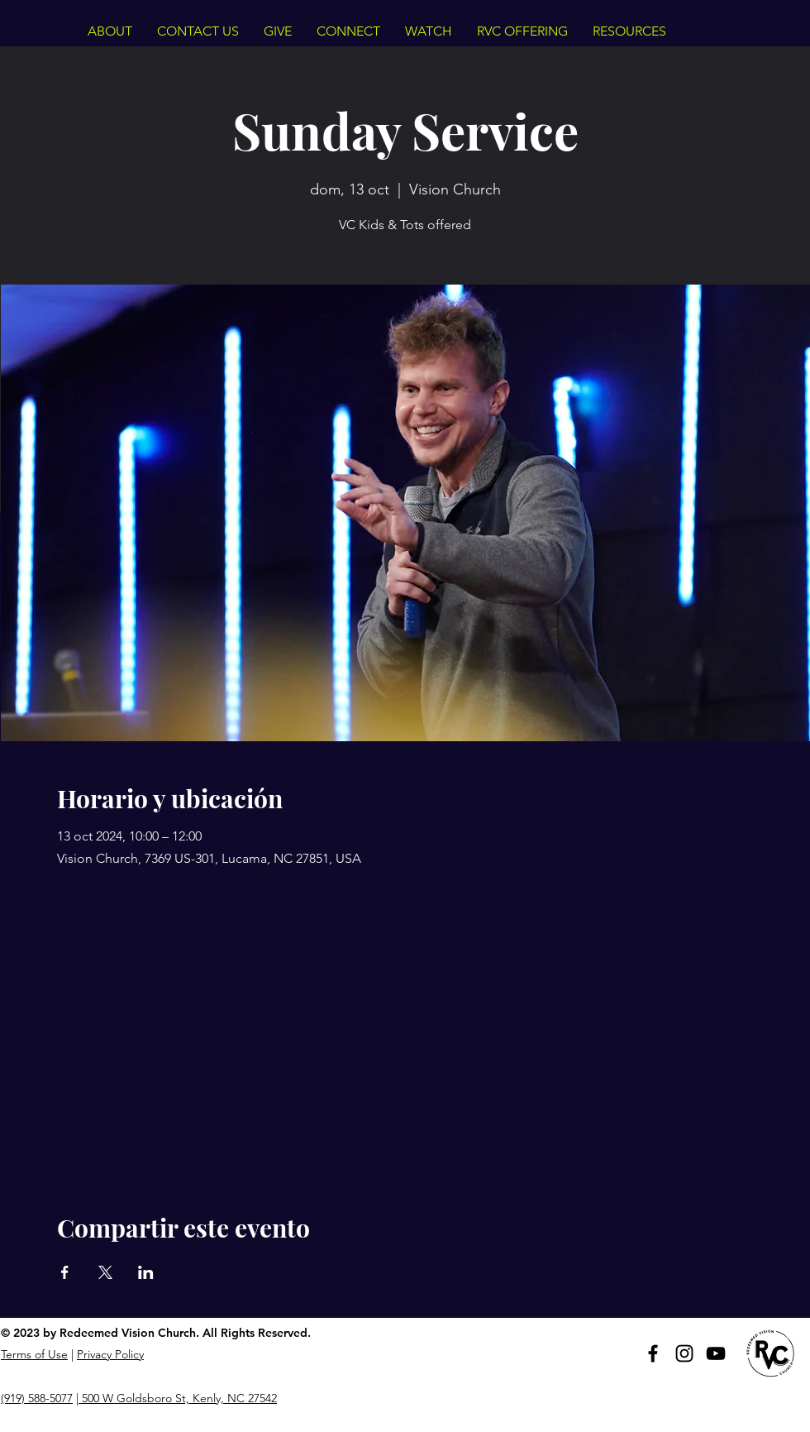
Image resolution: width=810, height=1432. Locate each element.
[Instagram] (684, 1353)
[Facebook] (653, 1353)
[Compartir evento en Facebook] (65, 1272)
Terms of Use (34, 1354)
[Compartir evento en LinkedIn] (146, 1272)
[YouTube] (715, 1353)
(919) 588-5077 (37, 1398)
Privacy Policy (110, 1354)
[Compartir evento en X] (105, 1272)
